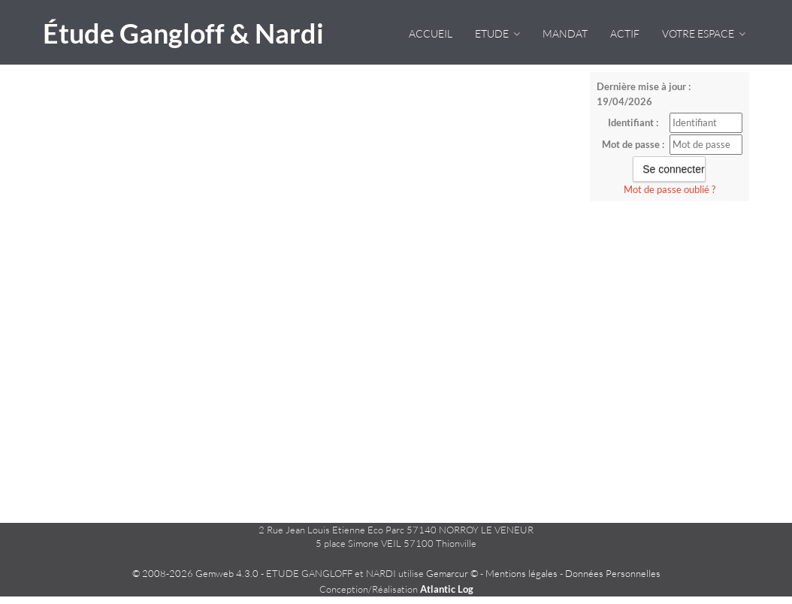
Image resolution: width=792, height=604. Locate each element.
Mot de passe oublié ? (669, 189)
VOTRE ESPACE (703, 33)
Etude (497, 33)
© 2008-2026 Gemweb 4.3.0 (195, 573)
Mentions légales (521, 573)
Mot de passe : (633, 144)
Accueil (430, 33)
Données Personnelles (613, 573)
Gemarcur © (452, 573)
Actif (624, 33)
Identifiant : (633, 122)
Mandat (565, 33)
